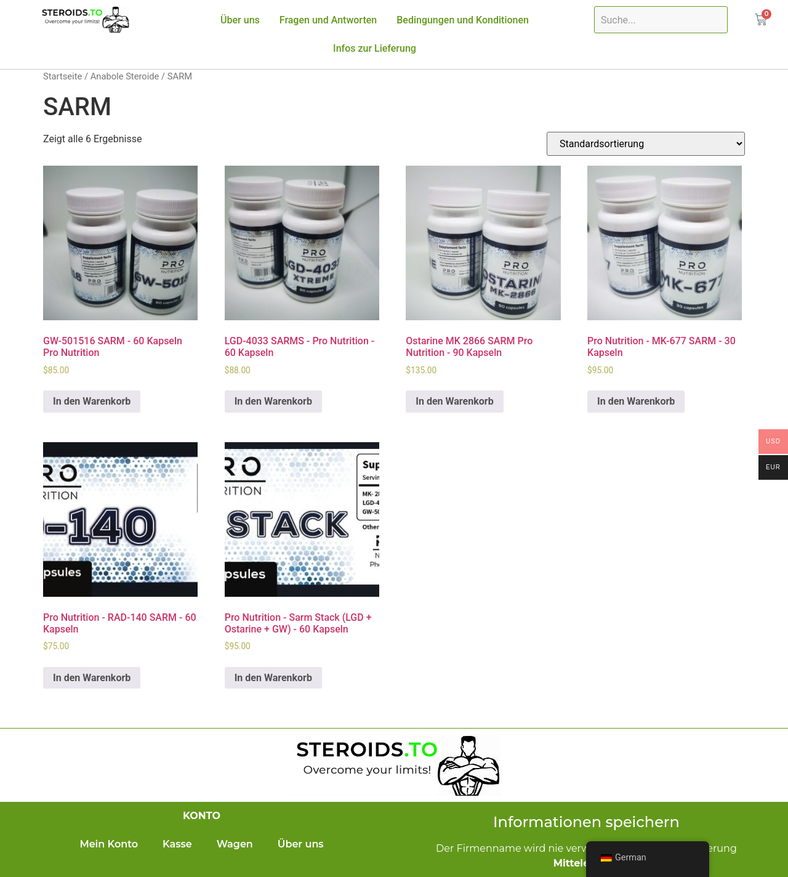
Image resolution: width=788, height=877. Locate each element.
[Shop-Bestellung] (646, 144)
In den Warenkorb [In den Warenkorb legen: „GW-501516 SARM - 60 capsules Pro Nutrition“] (92, 401)
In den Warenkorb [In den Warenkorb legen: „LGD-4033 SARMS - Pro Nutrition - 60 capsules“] (273, 401)
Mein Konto (108, 844)
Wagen (235, 844)
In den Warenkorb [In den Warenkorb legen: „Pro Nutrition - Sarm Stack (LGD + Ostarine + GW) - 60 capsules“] (273, 678)
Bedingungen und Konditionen (462, 20)
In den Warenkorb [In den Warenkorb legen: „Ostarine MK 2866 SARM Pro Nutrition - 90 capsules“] (454, 401)
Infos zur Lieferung (374, 48)
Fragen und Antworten (328, 20)
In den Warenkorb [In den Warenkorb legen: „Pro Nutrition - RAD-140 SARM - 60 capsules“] (92, 678)
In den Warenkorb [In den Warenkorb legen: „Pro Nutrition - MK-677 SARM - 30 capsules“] (636, 401)
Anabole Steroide (124, 76)
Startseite (62, 76)
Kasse (177, 844)
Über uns (240, 20)
